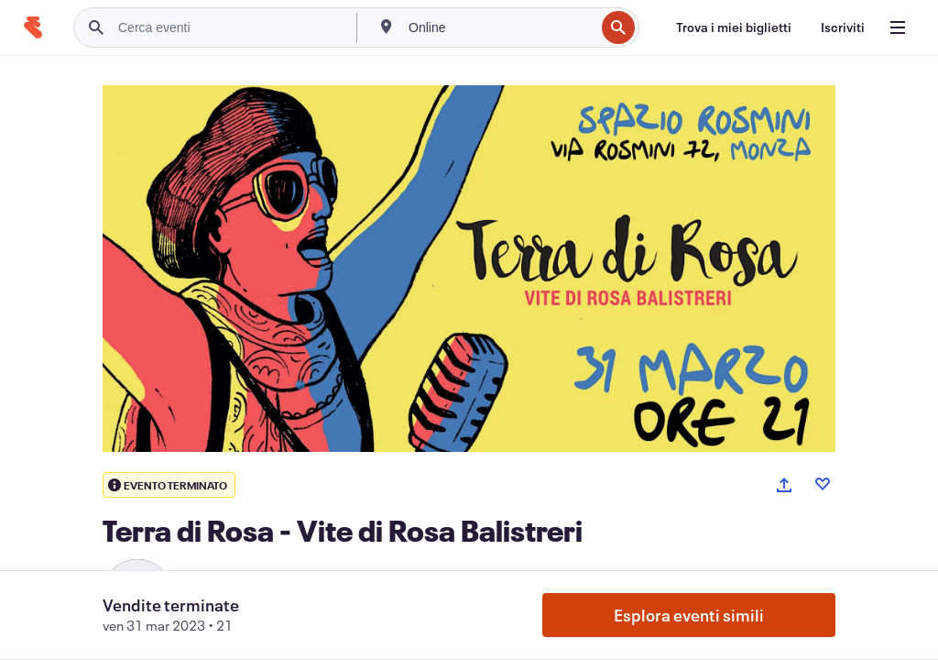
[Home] (33, 27)
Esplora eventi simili (689, 615)
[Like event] (822, 484)
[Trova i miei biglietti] (733, 27)
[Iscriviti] (842, 27)
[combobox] (500, 27)
